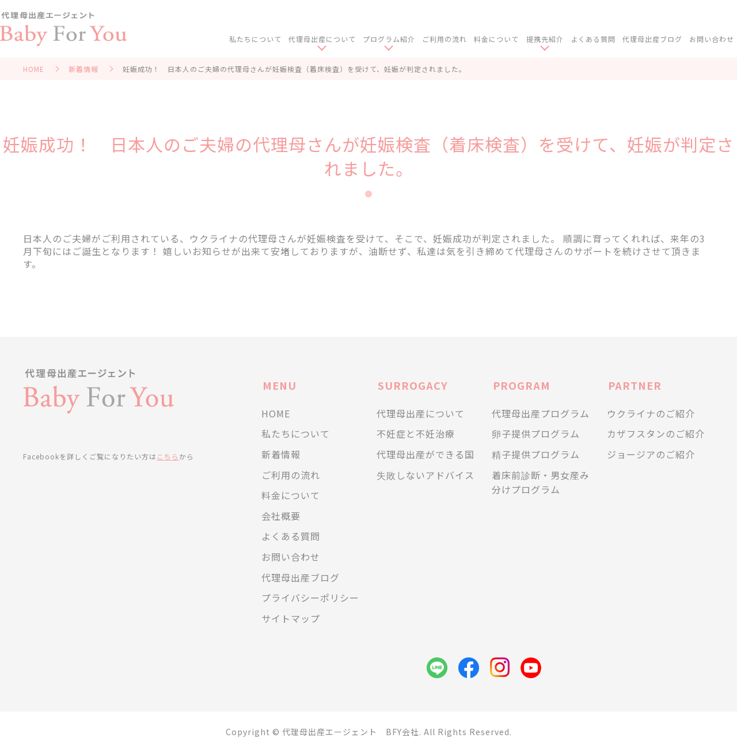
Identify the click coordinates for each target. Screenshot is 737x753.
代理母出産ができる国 (425, 454)
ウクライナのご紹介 (651, 413)
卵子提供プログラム (536, 433)
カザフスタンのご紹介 (656, 433)
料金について (500, 39)
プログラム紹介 (394, 39)
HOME (33, 69)
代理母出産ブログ (653, 39)
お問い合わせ (711, 39)
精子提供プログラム (536, 454)
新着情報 (83, 69)
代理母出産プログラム (541, 413)
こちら (168, 456)
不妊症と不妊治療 (416, 433)
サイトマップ (290, 618)
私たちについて (262, 39)
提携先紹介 (547, 39)
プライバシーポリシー (310, 597)
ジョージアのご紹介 (651, 454)
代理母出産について (328, 39)
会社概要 (281, 516)
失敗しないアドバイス (425, 475)
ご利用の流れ (449, 39)
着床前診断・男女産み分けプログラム (541, 482)
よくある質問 (594, 39)
